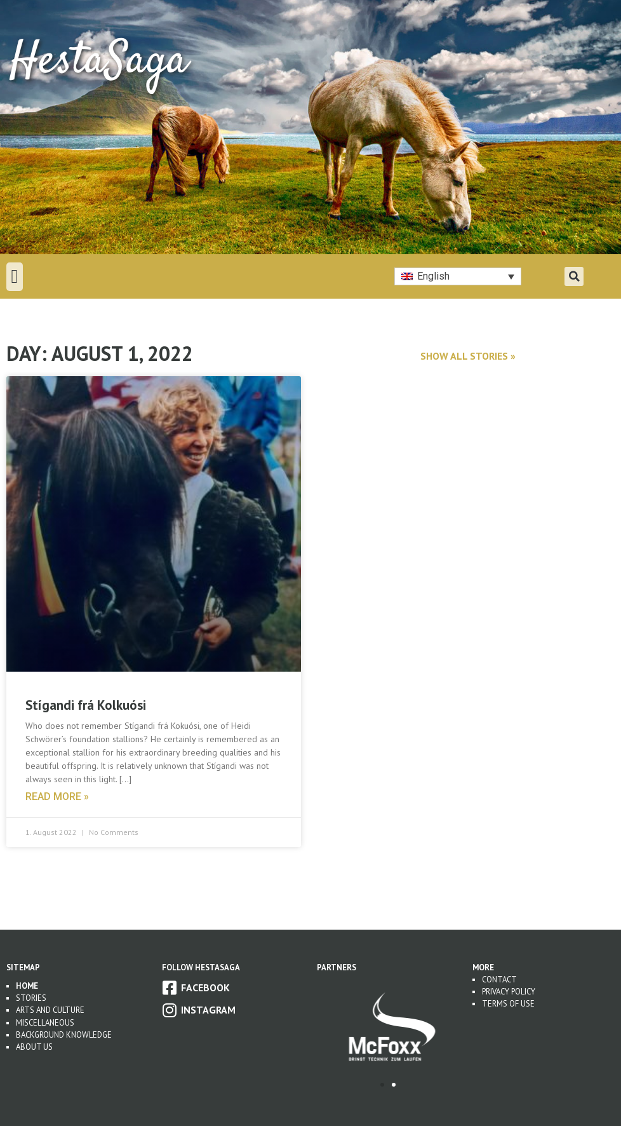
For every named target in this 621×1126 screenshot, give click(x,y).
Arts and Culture (50, 1010)
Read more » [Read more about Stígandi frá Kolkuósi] (57, 796)
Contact (499, 979)
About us (34, 1046)
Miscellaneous (45, 1022)
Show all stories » (468, 355)
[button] (14, 276)
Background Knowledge (64, 1034)
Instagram (208, 1009)
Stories (31, 998)
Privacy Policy (508, 991)
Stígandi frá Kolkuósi (85, 705)
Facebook (205, 987)
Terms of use (508, 1003)
